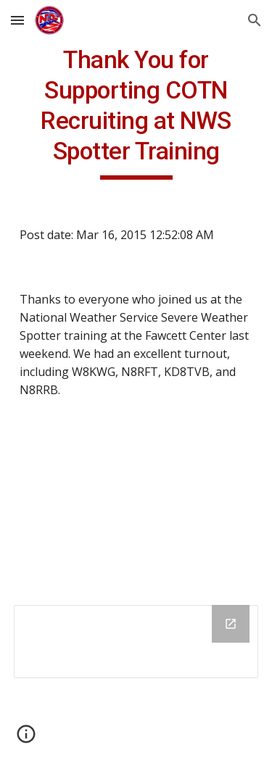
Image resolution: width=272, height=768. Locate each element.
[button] (17, 20)
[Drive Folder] (136, 641)
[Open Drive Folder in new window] (231, 624)
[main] (136, 112)
